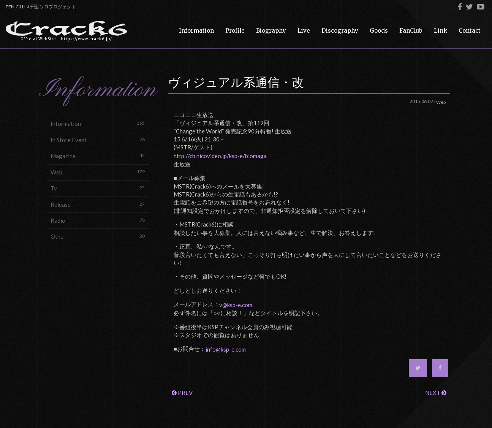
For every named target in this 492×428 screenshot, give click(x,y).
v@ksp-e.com (235, 304)
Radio (98, 220)
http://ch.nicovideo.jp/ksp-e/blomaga (220, 155)
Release (98, 204)
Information (98, 123)
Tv (98, 188)
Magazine (98, 155)
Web (98, 172)
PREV (182, 392)
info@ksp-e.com (226, 349)
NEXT (435, 392)
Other (98, 236)
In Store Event (98, 139)
